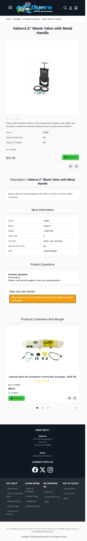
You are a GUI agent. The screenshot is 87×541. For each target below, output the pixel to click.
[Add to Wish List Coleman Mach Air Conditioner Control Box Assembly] (69, 398)
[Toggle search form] (65, 8)
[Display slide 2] (42, 408)
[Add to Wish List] (70, 166)
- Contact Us (68, 493)
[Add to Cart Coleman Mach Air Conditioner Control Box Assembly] (16, 398)
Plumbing (16, 19)
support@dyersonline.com (43, 531)
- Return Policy (12, 506)
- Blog (46, 502)
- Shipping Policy (13, 501)
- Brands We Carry (52, 497)
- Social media (69, 489)
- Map (65, 498)
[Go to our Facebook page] (35, 470)
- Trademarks (31, 501)
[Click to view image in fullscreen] (42, 77)
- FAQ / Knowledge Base (14, 494)
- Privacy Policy (31, 496)
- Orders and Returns (11, 512)
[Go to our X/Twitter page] (43, 470)
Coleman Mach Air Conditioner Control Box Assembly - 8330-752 (42, 377)
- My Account (12, 489)
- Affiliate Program (33, 506)
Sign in (60, 297)
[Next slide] (76, 408)
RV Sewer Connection (31, 19)
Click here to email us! (42, 456)
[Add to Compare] (76, 166)
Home (8, 19)
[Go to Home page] (34, 7)
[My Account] (71, 8)
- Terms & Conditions (29, 490)
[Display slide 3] (48, 408)
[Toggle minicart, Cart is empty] (76, 8)
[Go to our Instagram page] (50, 470)
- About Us (48, 492)
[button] (13, 119)
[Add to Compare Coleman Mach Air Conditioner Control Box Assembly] (75, 398)
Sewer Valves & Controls (51, 19)
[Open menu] (10, 7)
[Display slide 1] (37, 408)
